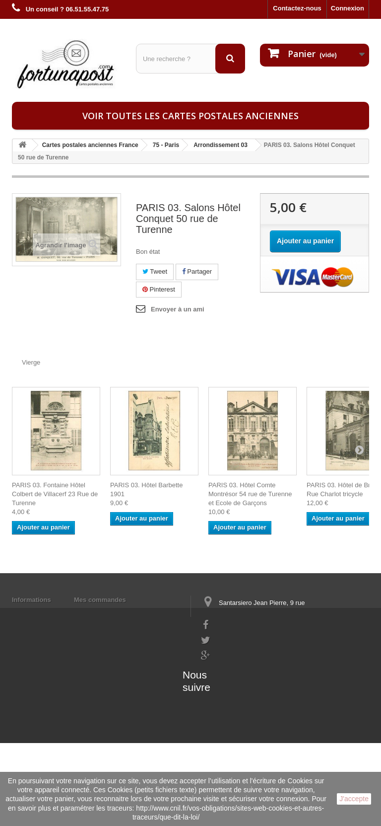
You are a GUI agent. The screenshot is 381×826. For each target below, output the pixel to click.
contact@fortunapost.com (239, 684)
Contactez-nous (297, 8)
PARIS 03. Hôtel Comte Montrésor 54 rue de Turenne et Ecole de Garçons (250, 494)
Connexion (347, 8)
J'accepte (354, 799)
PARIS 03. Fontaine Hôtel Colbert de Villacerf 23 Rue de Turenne (55, 494)
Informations (31, 599)
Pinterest (158, 289)
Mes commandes (100, 599)
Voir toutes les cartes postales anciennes (190, 116)
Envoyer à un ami (177, 309)
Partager (197, 271)
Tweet (154, 271)
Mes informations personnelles (121, 612)
